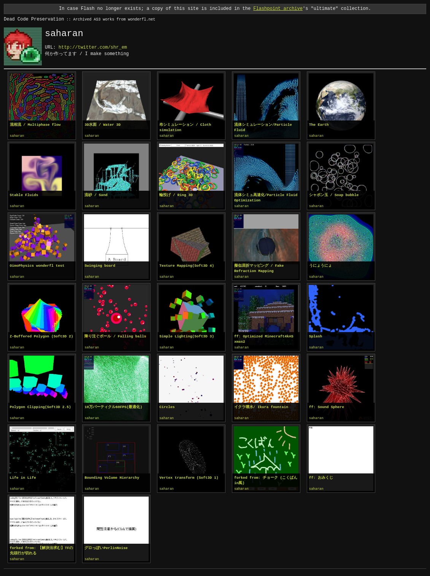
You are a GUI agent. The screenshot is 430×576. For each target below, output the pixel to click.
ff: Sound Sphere (326, 405)
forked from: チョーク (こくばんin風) (265, 478)
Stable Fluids (24, 194)
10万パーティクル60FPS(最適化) (113, 405)
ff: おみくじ (321, 475)
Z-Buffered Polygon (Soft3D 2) (41, 335)
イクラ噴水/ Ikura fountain (261, 405)
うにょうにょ (320, 265)
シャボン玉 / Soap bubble (334, 194)
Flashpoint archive (278, 8)
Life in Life (23, 475)
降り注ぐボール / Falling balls (115, 335)
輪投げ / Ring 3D (176, 194)
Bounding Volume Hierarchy (111, 475)
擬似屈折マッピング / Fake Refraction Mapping (259, 268)
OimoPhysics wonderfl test (37, 265)
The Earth (319, 124)
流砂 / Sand (95, 194)
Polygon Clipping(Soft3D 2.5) (40, 405)
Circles (167, 405)
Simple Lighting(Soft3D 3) (186, 335)
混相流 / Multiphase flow (35, 124)
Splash (315, 335)
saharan (17, 136)
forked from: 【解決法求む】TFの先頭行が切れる (41, 548)
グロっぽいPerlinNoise (105, 545)
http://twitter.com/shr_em (93, 47)
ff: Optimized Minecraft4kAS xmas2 (263, 338)
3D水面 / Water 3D (102, 124)
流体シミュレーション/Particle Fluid (263, 127)
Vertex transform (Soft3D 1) (188, 475)
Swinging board (99, 265)
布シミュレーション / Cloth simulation (185, 127)
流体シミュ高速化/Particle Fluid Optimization (265, 197)
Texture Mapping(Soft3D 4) (186, 265)
